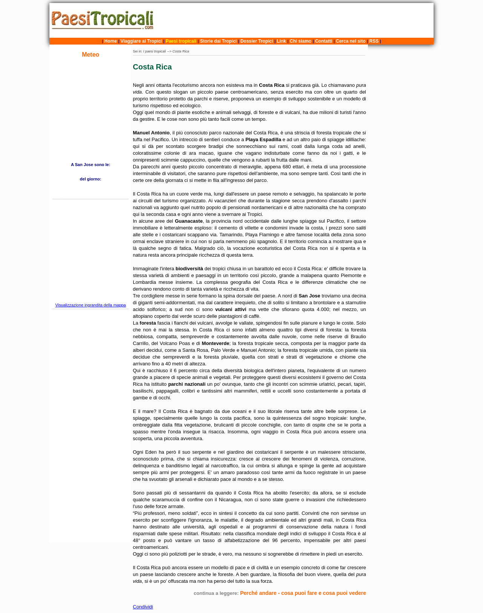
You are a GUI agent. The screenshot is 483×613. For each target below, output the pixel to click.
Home (110, 41)
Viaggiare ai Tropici (141, 41)
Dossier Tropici (256, 41)
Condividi (143, 607)
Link (281, 41)
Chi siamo (300, 41)
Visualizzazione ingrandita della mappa (90, 305)
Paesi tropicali (181, 41)
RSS (374, 41)
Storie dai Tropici (219, 41)
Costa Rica (180, 51)
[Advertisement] (295, 20)
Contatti (323, 41)
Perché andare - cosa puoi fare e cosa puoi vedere (303, 593)
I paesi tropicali (154, 51)
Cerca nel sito (351, 41)
